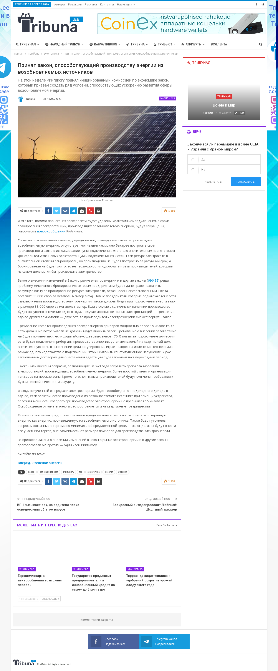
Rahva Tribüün (103, 44)
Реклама (91, 4)
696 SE (153, 280)
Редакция (75, 4)
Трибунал (25, 44)
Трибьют (163, 44)
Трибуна (135, 44)
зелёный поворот (49, 472)
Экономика (167, 98)
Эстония (122, 472)
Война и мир (224, 105)
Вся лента (219, 44)
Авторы (59, 4)
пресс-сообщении (51, 231)
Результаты (213, 182)
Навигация (124, 4)
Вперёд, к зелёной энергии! (40, 463)
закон (31, 472)
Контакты (107, 4)
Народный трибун (62, 44)
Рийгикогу (68, 472)
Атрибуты (192, 44)
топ (81, 472)
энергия (109, 472)
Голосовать (246, 182)
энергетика (94, 472)
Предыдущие (28, 598)
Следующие (50, 598)
